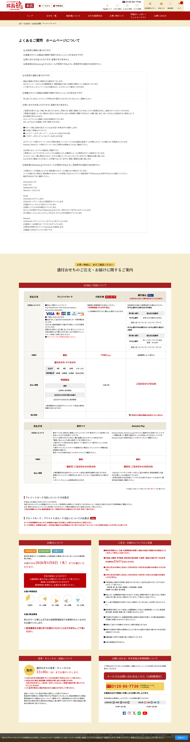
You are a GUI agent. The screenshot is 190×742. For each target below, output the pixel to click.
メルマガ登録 (137, 9)
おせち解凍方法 (95, 15)
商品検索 (170, 8)
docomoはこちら (29, 182)
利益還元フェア (107, 9)
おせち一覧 (51, 15)
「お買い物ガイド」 (151, 489)
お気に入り (161, 8)
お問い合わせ (160, 15)
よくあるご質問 (127, 9)
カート (180, 5)
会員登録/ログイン (150, 8)
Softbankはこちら (30, 187)
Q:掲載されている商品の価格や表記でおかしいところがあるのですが (53, 54)
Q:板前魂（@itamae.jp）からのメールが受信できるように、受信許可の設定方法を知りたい (62, 63)
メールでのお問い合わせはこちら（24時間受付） (135, 676)
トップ (30, 15)
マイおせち (45, 5)
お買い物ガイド (117, 15)
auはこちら (27, 184)
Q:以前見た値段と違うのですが (37, 50)
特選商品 (59, 5)
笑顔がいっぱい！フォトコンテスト (138, 16)
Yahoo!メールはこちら (31, 190)
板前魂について (73, 15)
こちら (72, 144)
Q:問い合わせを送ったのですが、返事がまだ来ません (46, 59)
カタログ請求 (117, 9)
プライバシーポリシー (144, 737)
